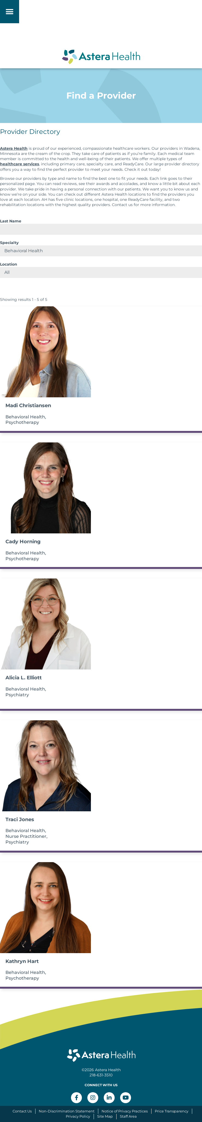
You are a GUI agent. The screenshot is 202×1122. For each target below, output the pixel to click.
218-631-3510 (101, 1075)
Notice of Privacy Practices (125, 1111)
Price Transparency (171, 1111)
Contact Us (22, 1111)
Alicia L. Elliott (23, 678)
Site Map (105, 1116)
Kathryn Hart (22, 961)
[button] (10, 11)
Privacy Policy (78, 1116)
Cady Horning (23, 542)
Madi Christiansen (28, 406)
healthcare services (19, 163)
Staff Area (128, 1116)
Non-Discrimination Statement (66, 1111)
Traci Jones (19, 819)
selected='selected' (101, 250)
